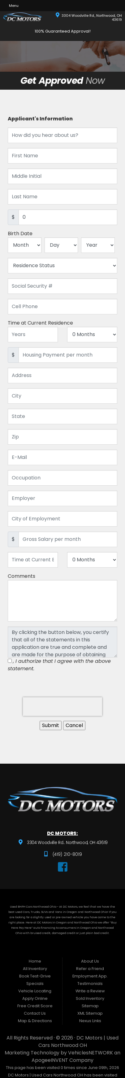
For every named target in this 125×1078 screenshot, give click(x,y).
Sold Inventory (90, 998)
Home (35, 961)
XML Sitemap (90, 1013)
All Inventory (35, 968)
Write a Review (90, 991)
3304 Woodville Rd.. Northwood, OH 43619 (67, 843)
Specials (35, 983)
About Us (90, 961)
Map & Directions (35, 1020)
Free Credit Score (35, 1005)
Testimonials (90, 983)
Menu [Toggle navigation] (12, 5)
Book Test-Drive (35, 976)
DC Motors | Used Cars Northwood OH (78, 1041)
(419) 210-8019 (66, 854)
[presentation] (62, 706)
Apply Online (35, 998)
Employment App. (90, 976)
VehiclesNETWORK (90, 1052)
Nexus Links (90, 1020)
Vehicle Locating (34, 991)
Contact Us (35, 1013)
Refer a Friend (90, 968)
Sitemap (90, 1005)
